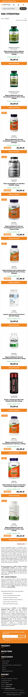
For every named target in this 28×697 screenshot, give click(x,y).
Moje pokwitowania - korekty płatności (11, 665)
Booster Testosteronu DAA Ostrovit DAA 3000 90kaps (14, 315)
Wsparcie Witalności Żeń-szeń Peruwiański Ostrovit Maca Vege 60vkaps (14, 529)
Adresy (4, 667)
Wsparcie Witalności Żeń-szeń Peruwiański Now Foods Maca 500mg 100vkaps (14, 141)
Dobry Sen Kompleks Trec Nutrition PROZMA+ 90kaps (14, 184)
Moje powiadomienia (7, 671)
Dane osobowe (6, 661)
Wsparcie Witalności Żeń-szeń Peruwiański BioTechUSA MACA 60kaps (14, 357)
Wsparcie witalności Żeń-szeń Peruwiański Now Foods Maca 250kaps (14, 443)
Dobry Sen (14, 181)
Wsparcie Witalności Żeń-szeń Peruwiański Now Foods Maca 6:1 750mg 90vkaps (14, 227)
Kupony (4, 669)
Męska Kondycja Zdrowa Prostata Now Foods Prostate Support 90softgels (14, 485)
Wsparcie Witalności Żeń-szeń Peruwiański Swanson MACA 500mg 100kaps (14, 96)
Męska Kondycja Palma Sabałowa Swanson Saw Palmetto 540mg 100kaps (14, 52)
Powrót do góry (21, 544)
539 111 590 (9, 684)
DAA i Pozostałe (14, 49)
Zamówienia (5, 663)
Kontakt (5, 674)
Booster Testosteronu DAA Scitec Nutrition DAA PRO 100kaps (14, 400)
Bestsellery (16, 19)
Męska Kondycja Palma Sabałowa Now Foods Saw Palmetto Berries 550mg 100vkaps (14, 271)
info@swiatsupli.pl (10, 688)
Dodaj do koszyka (14, 63)
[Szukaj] (14, 8)
